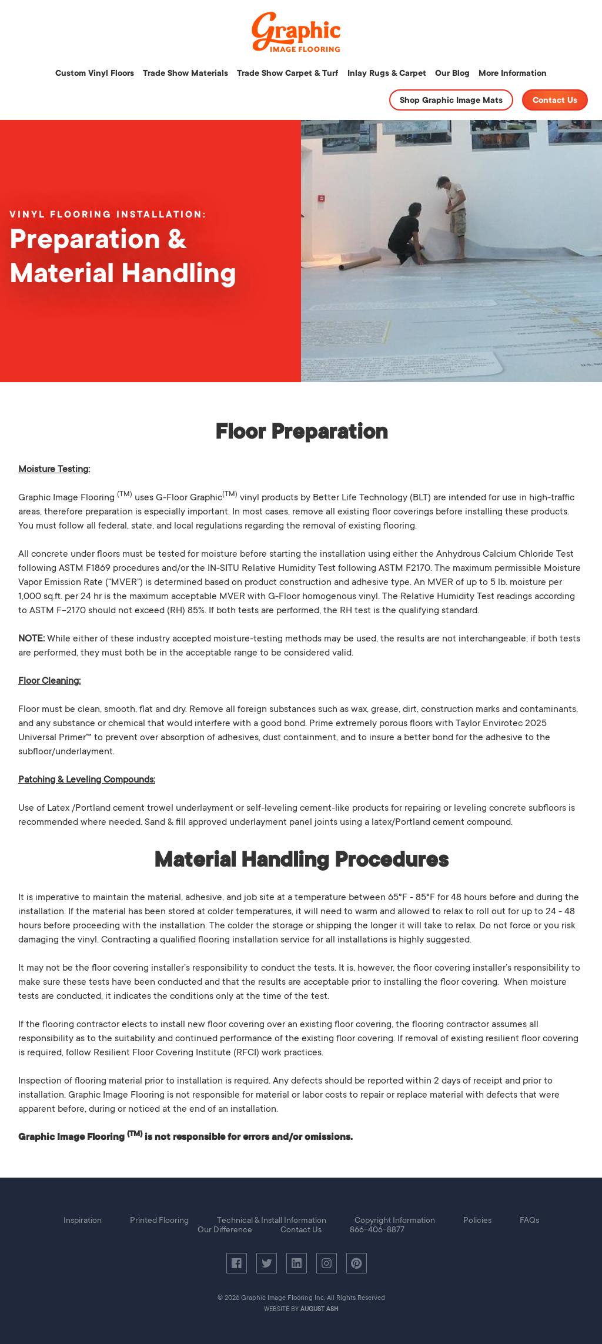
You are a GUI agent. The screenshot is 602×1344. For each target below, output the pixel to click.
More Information (513, 73)
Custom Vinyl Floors (94, 73)
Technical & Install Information (271, 1220)
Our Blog (452, 73)
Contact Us (555, 100)
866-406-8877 (377, 1229)
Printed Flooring (159, 1220)
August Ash (319, 1309)
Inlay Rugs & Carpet (386, 73)
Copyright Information (394, 1220)
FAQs (529, 1220)
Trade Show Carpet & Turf (287, 73)
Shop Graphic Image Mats (451, 100)
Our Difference (225, 1229)
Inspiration (82, 1220)
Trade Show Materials (185, 73)
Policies (477, 1220)
